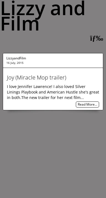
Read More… (87, 104)
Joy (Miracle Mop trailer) (36, 77)
